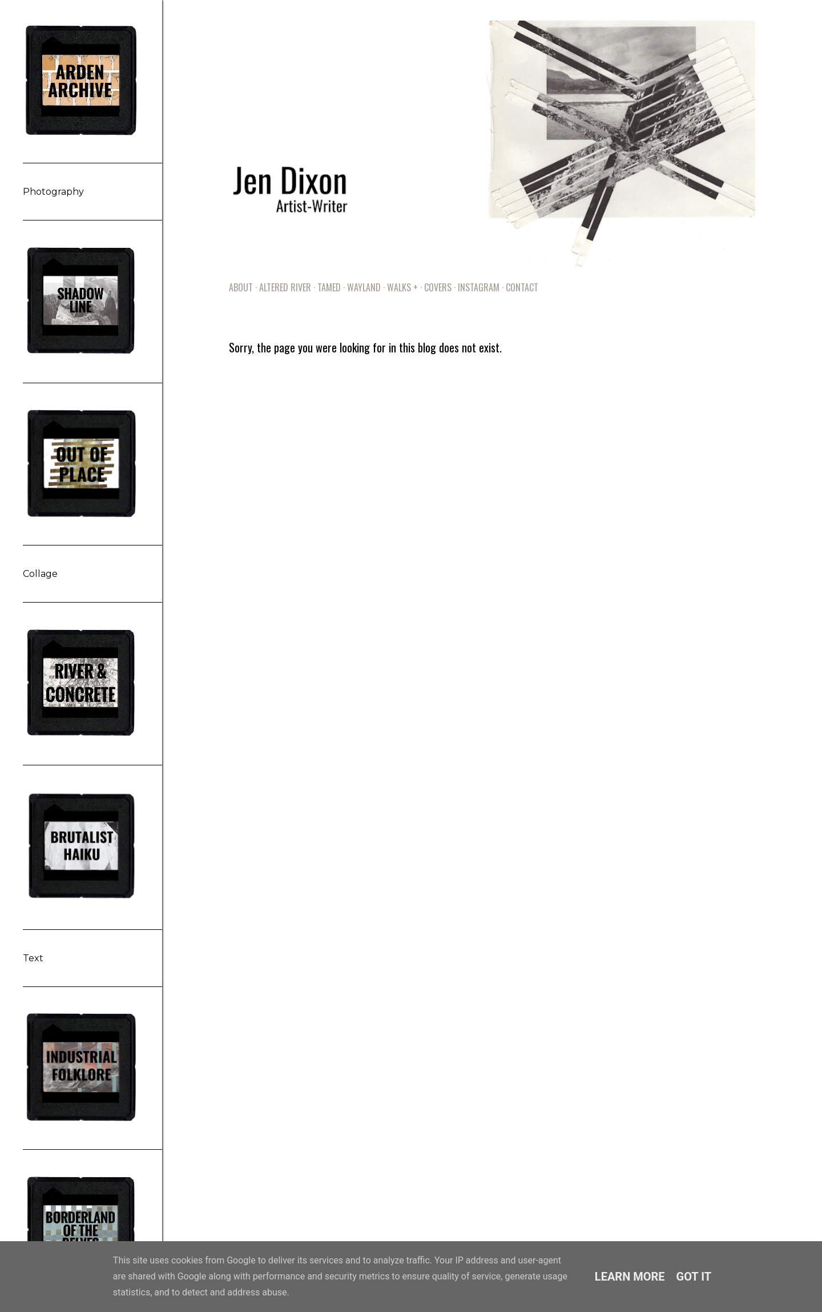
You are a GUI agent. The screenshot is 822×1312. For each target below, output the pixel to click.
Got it (694, 1276)
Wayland (364, 287)
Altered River (285, 287)
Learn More (630, 1276)
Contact (522, 287)
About (241, 287)
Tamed (329, 287)
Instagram (478, 287)
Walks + (402, 287)
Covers (438, 287)
